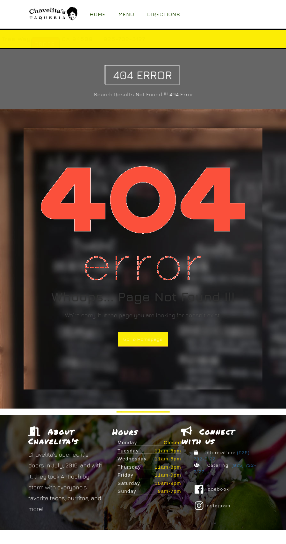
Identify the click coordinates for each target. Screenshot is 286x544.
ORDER (106, 44)
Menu (126, 14)
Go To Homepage (143, 339)
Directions (163, 14)
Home (98, 14)
